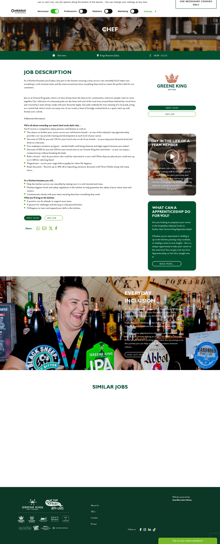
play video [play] (172, 156)
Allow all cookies (196, 7)
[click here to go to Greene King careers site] (43, 514)
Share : (29, 228)
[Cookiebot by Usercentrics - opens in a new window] (18, 27)
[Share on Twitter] (51, 228)
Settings (148, 26)
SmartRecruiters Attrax (182, 499)
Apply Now (32, 217)
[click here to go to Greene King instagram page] (144, 529)
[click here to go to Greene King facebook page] (140, 529)
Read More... (167, 263)
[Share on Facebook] (56, 228)
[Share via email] (44, 228)
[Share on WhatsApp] (38, 228)
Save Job (52, 217)
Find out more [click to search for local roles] (136, 354)
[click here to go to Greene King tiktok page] (154, 529)
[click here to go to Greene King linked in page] (149, 529)
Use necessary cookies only (196, 18)
